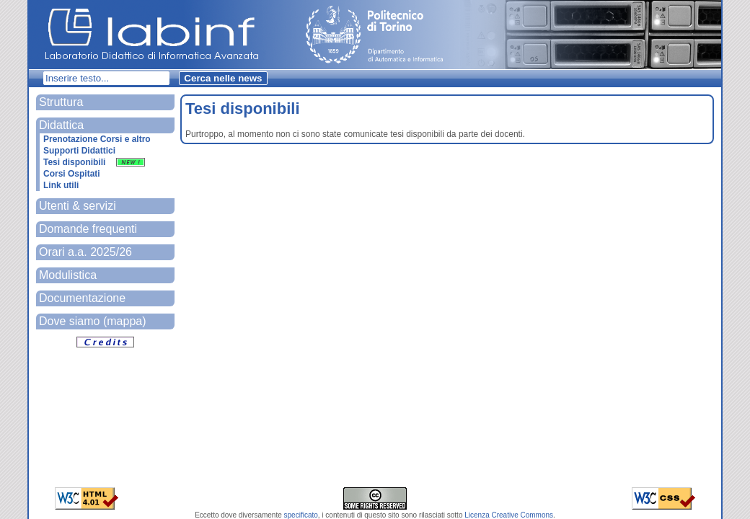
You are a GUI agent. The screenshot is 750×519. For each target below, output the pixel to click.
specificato (301, 515)
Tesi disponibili (94, 162)
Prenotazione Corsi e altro (97, 139)
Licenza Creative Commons (508, 515)
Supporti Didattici (79, 151)
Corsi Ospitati (71, 174)
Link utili (61, 185)
